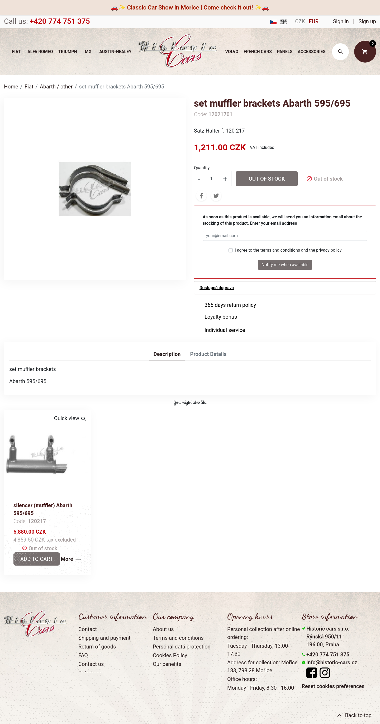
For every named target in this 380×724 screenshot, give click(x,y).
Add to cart (36, 559)
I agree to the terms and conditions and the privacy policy (288, 250)
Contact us (91, 664)
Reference (90, 673)
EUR (314, 21)
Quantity (202, 167)
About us (163, 629)
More (67, 559)
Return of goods (97, 646)
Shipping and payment (104, 638)
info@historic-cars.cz (331, 662)
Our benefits (167, 664)
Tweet (216, 195)
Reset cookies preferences (333, 686)
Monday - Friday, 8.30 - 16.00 (260, 688)
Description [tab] (167, 354)
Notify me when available (285, 264)
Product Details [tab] (208, 354)
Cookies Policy (170, 655)
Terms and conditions (178, 638)
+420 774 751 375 (327, 654)
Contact (87, 629)
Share (201, 195)
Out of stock (267, 179)
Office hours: (242, 679)
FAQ (83, 655)
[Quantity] (211, 178)
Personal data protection (182, 646)
